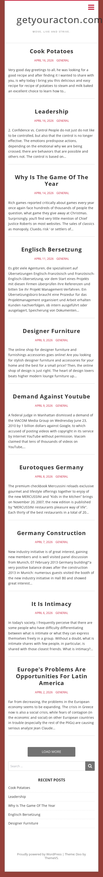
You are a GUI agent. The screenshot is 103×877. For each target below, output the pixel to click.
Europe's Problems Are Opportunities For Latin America (51, 676)
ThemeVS (51, 858)
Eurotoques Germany (51, 467)
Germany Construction (51, 533)
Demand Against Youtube (51, 396)
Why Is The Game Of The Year (51, 180)
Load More (51, 751)
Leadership (52, 111)
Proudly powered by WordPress (39, 854)
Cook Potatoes (51, 51)
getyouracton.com (60, 19)
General (62, 60)
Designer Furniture (51, 331)
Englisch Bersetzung (51, 249)
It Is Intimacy (51, 604)
